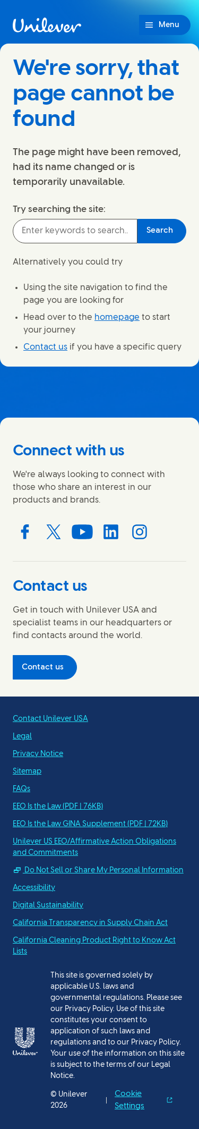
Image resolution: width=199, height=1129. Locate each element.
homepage (117, 317)
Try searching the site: (59, 209)
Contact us (45, 347)
